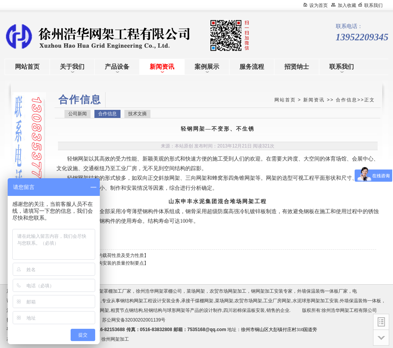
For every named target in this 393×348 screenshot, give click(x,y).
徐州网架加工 (115, 339)
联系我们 (373, 5)
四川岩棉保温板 (239, 310)
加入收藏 (347, 5)
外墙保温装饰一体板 (360, 300)
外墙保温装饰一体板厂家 (322, 291)
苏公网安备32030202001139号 (135, 320)
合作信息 (346, 100)
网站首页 (285, 100)
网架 (83, 159)
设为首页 (318, 5)
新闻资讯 (314, 100)
